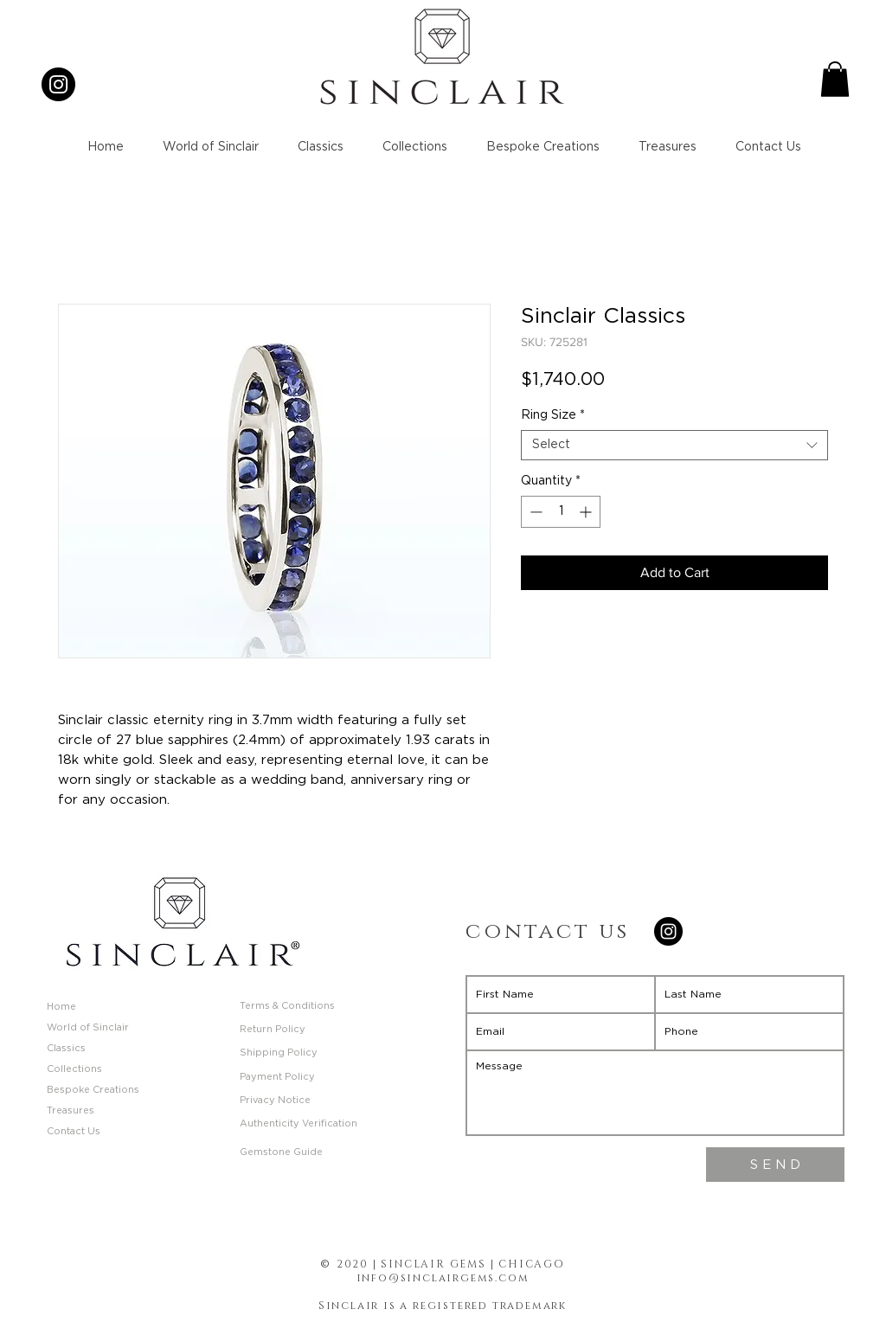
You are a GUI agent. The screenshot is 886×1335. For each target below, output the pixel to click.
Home (61, 1006)
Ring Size (553, 415)
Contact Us (73, 1131)
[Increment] (587, 512)
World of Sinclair (88, 1027)
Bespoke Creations (93, 1089)
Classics (66, 1048)
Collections (74, 1069)
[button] (835, 79)
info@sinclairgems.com (443, 1278)
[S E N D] (775, 1164)
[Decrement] (534, 512)
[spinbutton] (560, 512)
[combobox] (674, 445)
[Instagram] (58, 84)
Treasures (70, 1110)
